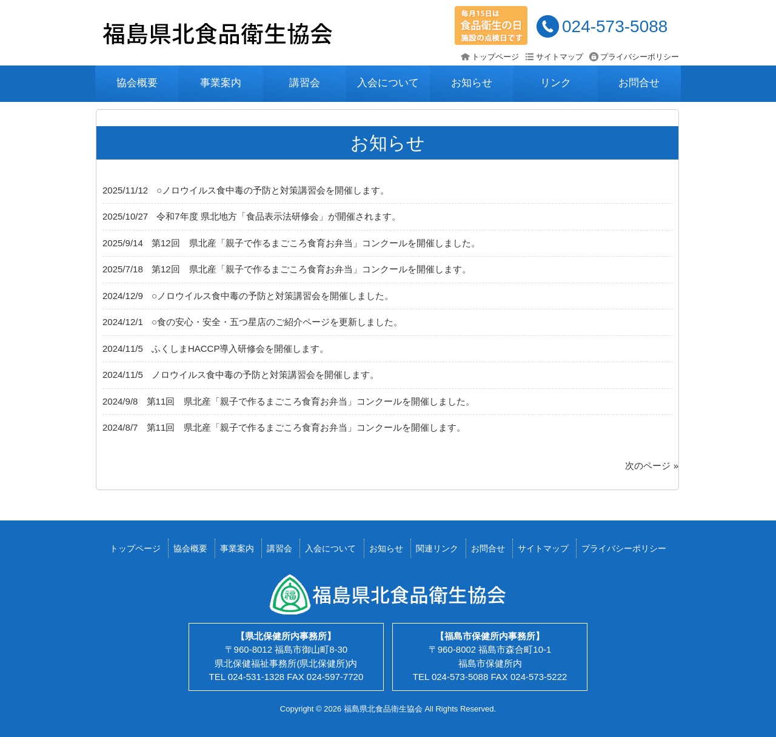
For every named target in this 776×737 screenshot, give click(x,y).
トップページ (495, 56)
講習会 (304, 83)
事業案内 (220, 83)
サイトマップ (559, 56)
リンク (555, 83)
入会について (388, 83)
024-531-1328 (256, 676)
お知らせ (471, 83)
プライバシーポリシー (639, 56)
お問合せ (639, 83)
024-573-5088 (614, 26)
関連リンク (437, 548)
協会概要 (137, 83)
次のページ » (651, 465)
